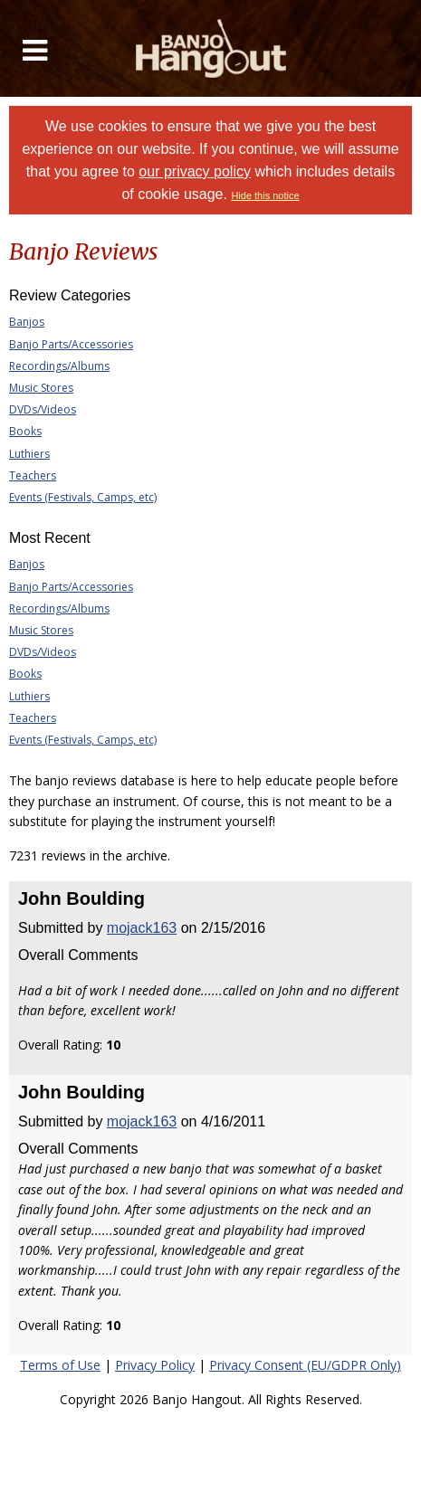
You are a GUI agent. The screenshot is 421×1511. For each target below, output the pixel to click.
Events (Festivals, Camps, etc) (83, 497)
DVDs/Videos (42, 409)
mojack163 (142, 928)
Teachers (32, 475)
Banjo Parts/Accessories (71, 344)
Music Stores (41, 387)
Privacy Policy (155, 1364)
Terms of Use (60, 1364)
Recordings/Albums (59, 366)
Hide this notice (265, 195)
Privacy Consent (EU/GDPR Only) (305, 1364)
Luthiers (29, 453)
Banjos (26, 321)
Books (25, 431)
